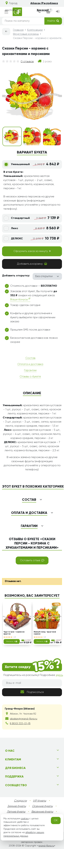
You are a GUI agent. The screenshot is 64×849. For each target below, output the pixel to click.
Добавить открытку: (16, 275)
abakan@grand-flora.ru (23, 719)
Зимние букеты (16, 806)
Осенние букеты (42, 806)
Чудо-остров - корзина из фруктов (14, 633)
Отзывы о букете (30, 376)
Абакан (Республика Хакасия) (44, 7)
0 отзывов (27, 61)
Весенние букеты (42, 811)
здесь (59, 675)
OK (56, 820)
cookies (25, 818)
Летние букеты (16, 811)
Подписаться (32, 692)
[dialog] (39, 12)
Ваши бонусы (20, 299)
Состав (30, 358)
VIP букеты (39, 800)
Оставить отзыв (32, 560)
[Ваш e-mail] (32, 683)
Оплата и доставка (30, 364)
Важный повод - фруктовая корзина (45, 633)
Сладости (20, 800)
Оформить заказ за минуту (32, 251)
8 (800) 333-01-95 (20, 723)
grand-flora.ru (46, 846)
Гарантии (30, 370)
